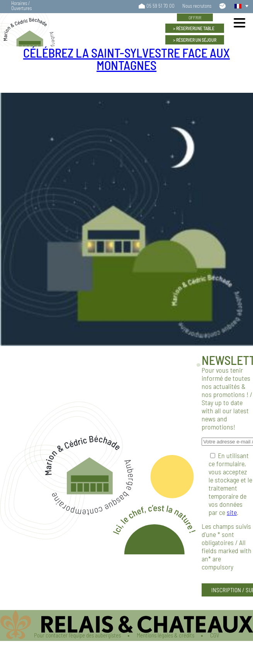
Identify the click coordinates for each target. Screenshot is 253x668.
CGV (214, 635)
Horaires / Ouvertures (21, 6)
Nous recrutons (196, 6)
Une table (195, 28)
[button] (239, 5)
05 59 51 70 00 (160, 6)
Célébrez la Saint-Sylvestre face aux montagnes (126, 58)
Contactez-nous (223, 6)
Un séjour (196, 40)
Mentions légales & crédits (165, 635)
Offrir (194, 17)
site (232, 512)
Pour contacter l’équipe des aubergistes (77, 635)
